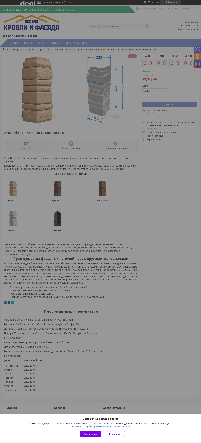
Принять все (90, 434)
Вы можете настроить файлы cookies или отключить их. (99, 426)
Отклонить (114, 434)
